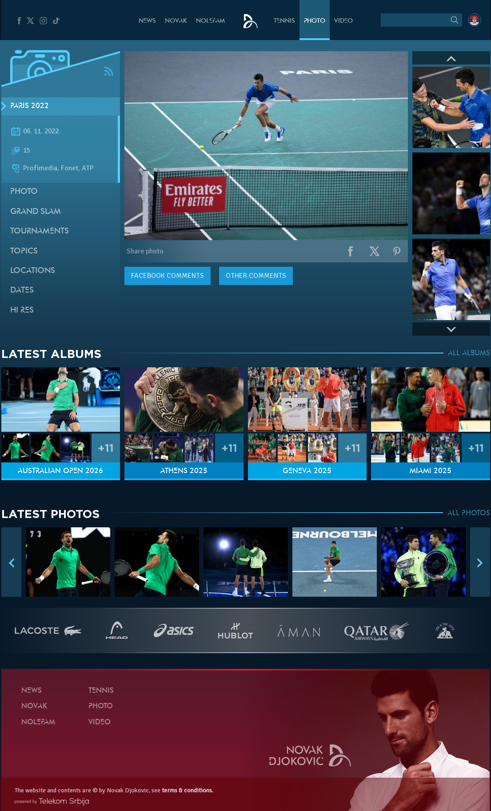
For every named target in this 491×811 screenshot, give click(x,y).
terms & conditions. (187, 790)
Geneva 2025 (307, 471)
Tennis (284, 21)
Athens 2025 (184, 471)
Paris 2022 (29, 106)
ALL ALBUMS (469, 353)
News (147, 21)
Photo (314, 21)
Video (343, 21)
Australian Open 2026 (60, 471)
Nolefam (210, 21)
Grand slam (35, 212)
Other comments (256, 275)
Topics (24, 251)
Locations (32, 271)
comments (167, 275)
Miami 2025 (430, 471)
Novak (176, 21)
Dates (22, 290)
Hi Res (22, 310)
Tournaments (39, 231)
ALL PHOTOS (468, 513)
